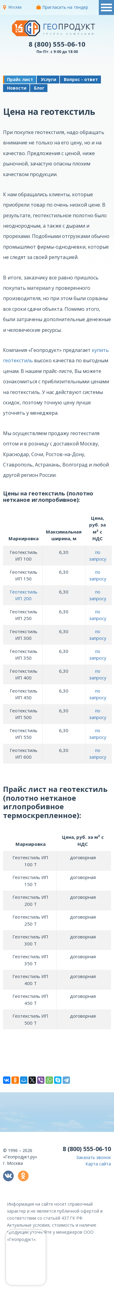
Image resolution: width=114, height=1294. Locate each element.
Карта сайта (98, 1164)
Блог (39, 88)
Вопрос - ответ (81, 79)
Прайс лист (20, 79)
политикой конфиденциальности (83, 1289)
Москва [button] (15, 7)
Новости (16, 88)
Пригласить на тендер (62, 7)
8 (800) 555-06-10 (57, 43)
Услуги (48, 79)
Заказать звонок (93, 1157)
